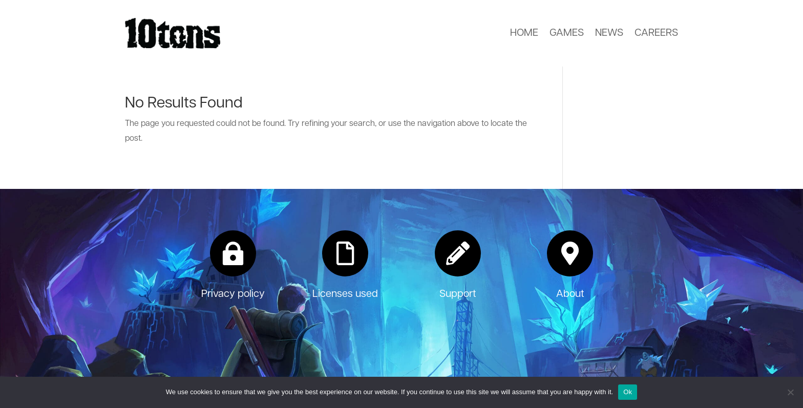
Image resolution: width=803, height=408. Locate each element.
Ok (627, 392)
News (609, 33)
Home (524, 33)
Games (567, 33)
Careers (656, 33)
